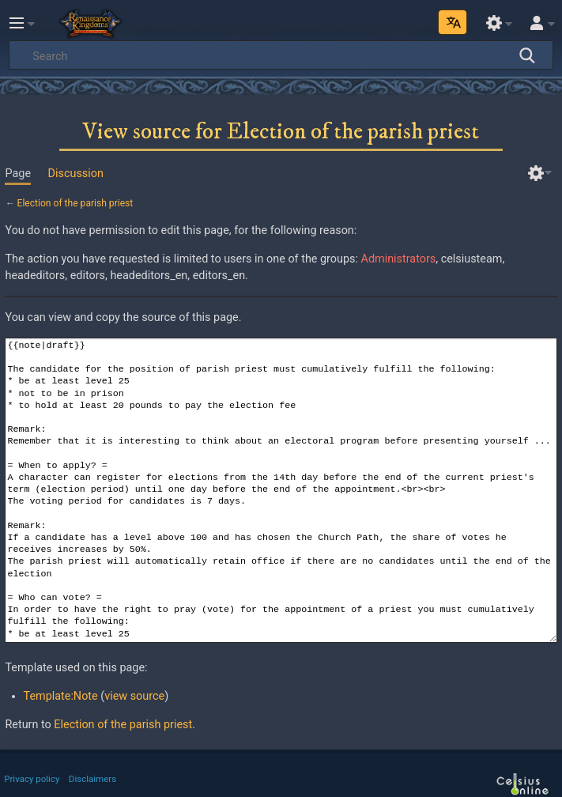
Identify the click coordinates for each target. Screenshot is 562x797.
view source (134, 696)
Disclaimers (92, 778)
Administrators (398, 259)
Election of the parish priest (75, 203)
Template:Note (61, 696)
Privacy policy (31, 778)
